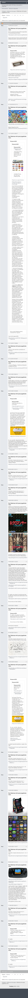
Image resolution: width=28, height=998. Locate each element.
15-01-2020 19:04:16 (13, 374)
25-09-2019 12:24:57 (13, 25)
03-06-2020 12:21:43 (13, 862)
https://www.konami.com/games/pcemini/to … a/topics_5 (18, 762)
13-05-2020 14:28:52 (13, 774)
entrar (6, 20)
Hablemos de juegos (11, 11)
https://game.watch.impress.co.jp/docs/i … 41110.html (17, 585)
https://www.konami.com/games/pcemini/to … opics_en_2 (18, 966)
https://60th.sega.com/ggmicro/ (15, 884)
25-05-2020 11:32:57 (13, 846)
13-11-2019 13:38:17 (13, 133)
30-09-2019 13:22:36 (13, 43)
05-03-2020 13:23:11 (13, 469)
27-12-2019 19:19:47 (13, 358)
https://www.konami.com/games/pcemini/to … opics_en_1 (18, 941)
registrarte (11, 20)
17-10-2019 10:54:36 (13, 83)
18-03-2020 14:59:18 (13, 500)
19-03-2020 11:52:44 (13, 561)
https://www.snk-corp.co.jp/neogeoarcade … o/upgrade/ (17, 747)
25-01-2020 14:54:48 (13, 391)
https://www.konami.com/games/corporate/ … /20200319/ (18, 582)
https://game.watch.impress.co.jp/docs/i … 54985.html (17, 881)
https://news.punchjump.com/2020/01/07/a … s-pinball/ (18, 386)
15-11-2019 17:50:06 (13, 343)
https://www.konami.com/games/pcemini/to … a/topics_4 (18, 657)
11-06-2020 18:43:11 (13, 905)
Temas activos (5, 8)
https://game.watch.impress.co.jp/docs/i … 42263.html (17, 628)
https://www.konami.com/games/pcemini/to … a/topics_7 (18, 784)
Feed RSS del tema (7, 23)
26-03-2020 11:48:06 (13, 605)
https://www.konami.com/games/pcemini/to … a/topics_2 (18, 479)
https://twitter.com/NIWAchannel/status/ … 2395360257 (17, 668)
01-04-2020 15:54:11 (13, 632)
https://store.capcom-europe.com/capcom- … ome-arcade (17, 183)
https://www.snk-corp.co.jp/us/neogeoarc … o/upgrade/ (17, 449)
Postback (4, 11)
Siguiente (5, 17)
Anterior (8, 15)
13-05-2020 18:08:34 (13, 790)
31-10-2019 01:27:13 (13, 104)
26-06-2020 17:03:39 (13, 921)
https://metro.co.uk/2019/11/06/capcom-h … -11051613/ (17, 338)
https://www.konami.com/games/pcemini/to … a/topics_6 (18, 770)
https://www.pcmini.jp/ (13, 77)
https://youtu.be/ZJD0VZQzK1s (15, 879)
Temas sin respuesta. (13, 8)
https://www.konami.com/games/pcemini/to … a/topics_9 (18, 915)
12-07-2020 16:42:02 (13, 946)
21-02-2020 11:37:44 (13, 453)
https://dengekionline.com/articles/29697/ (17, 557)
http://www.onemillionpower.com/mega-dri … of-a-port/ (17, 99)
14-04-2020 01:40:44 (13, 661)
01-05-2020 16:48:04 (13, 752)
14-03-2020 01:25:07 (13, 485)
